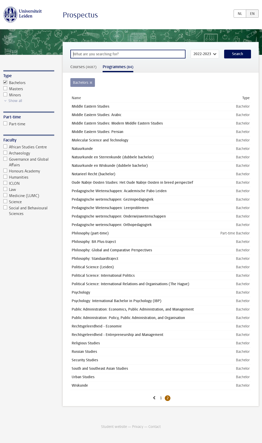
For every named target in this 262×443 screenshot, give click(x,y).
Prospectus (80, 15)
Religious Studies (86, 343)
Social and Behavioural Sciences (25, 210)
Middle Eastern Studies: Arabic (97, 114)
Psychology (81, 292)
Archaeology (16, 153)
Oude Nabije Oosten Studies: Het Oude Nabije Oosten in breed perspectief (132, 182)
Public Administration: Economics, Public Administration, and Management (133, 309)
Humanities (16, 177)
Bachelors (14, 82)
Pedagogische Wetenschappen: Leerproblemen (110, 207)
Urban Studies (83, 377)
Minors (12, 95)
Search (237, 53)
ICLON (11, 183)
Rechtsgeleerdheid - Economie (97, 326)
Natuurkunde (82, 148)
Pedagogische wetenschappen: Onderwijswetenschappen (119, 216)
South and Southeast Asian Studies (100, 368)
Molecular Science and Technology (100, 140)
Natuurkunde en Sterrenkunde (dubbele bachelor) (113, 157)
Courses (83, 66)
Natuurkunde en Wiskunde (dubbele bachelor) (110, 165)
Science (12, 201)
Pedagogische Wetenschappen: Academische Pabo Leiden (119, 191)
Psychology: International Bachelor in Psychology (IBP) (116, 300)
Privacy (137, 426)
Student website (114, 426)
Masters (13, 88)
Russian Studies (84, 351)
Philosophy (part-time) (90, 233)
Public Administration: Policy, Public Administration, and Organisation (128, 317)
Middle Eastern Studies (90, 106)
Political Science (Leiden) (93, 267)
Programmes (118, 66)
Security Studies (85, 360)
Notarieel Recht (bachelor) (93, 174)
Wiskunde (80, 385)
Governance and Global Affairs (26, 162)
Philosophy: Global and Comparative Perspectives (112, 250)
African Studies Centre (25, 147)
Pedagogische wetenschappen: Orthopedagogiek (112, 224)
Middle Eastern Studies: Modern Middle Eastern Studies (117, 123)
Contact (154, 426)
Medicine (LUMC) (21, 195)
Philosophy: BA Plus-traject (94, 241)
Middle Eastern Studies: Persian (97, 131)
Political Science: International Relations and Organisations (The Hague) (130, 284)
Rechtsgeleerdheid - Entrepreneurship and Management (117, 334)
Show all (15, 100)
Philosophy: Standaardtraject (95, 258)
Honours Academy (21, 171)
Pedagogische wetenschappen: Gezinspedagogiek (113, 199)
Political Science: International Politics (103, 275)
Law (9, 189)
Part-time (14, 124)
